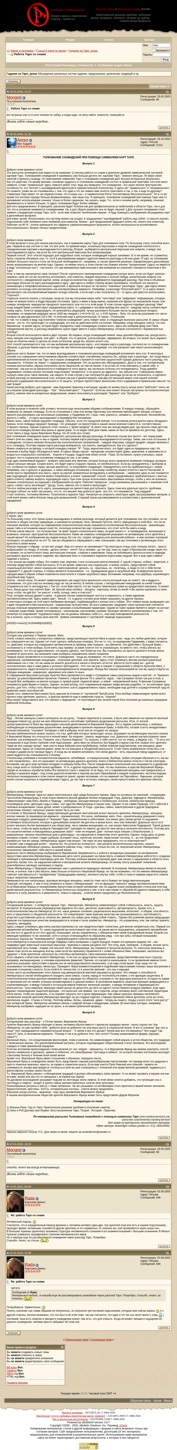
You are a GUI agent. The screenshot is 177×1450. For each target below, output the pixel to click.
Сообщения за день (110, 65)
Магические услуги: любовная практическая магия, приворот (70, 1415)
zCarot (123, 1425)
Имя (145, 45)
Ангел (22, 139)
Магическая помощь (129, 9)
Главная (28, 39)
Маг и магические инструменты (70, 1419)
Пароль (147, 54)
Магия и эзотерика (22, 50)
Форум (70, 39)
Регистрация (53, 65)
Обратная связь (140, 1400)
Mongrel (14, 97)
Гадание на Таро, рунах (83, 50)
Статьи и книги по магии (51, 50)
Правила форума (17, 1382)
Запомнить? (161, 50)
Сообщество (87, 65)
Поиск (128, 65)
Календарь (69, 65)
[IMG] (10, 1373)
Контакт (149, 39)
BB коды (12, 1367)
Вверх (168, 1400)
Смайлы (12, 1370)
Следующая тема (101, 1339)
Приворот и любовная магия (68, 9)
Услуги (108, 39)
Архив (158, 1400)
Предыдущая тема (76, 1339)
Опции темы (158, 86)
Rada (30, 1198)
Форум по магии (105, 9)
